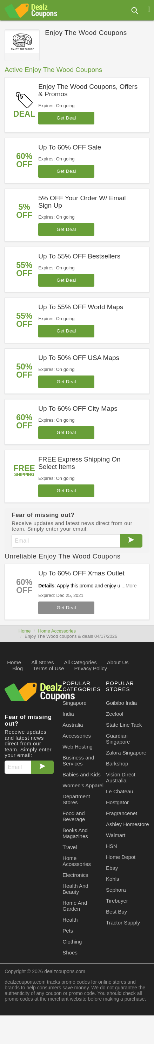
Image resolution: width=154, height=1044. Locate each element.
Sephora (116, 890)
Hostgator (117, 802)
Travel (69, 847)
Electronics (75, 875)
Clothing (72, 942)
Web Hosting (77, 747)
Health (70, 920)
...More (129, 585)
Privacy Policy (90, 668)
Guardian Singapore (118, 739)
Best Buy (116, 912)
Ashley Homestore (127, 824)
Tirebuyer (117, 901)
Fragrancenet (121, 813)
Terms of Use (48, 668)
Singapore (74, 703)
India (68, 714)
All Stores (42, 662)
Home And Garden (74, 906)
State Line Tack (124, 725)
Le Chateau (119, 791)
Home (25, 631)
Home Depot (120, 857)
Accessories (76, 736)
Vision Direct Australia (120, 777)
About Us (118, 662)
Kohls (112, 879)
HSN (111, 846)
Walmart (115, 835)
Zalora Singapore (126, 753)
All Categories (80, 662)
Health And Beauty (75, 889)
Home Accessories (57, 631)
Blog (17, 668)
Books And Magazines (75, 833)
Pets (67, 931)
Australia (72, 725)
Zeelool (114, 714)
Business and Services (78, 761)
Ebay (112, 868)
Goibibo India (121, 703)
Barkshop (117, 764)
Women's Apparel (82, 785)
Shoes (70, 953)
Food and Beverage (73, 816)
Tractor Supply (123, 923)
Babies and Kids (81, 774)
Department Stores (76, 799)
